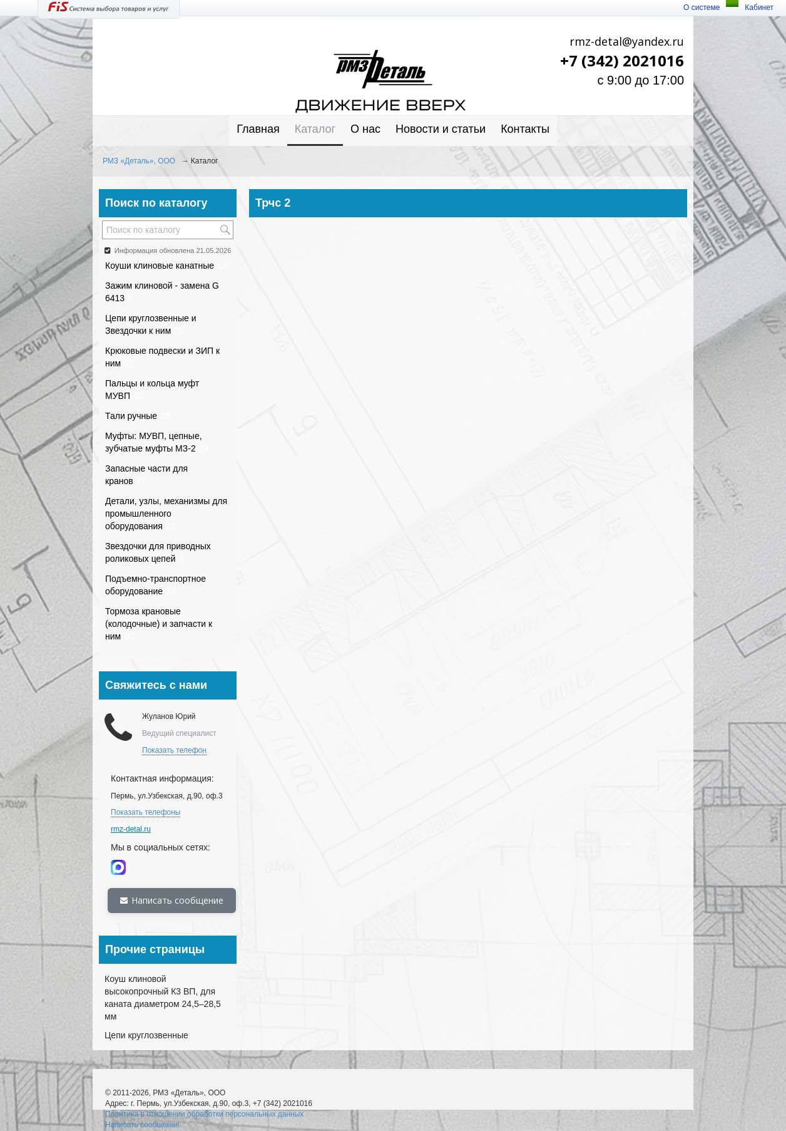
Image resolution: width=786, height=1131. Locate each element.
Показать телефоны (145, 812)
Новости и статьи (441, 129)
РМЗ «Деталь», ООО (139, 161)
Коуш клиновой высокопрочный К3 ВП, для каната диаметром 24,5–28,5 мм (163, 997)
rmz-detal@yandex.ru (626, 41)
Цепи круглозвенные (146, 1035)
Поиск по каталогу (156, 203)
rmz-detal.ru (131, 829)
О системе (701, 7)
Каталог (315, 129)
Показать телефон (174, 750)
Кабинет (759, 7)
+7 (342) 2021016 (622, 60)
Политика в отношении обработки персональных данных (204, 1114)
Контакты (525, 129)
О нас (365, 129)
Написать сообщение (171, 900)
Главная (258, 129)
